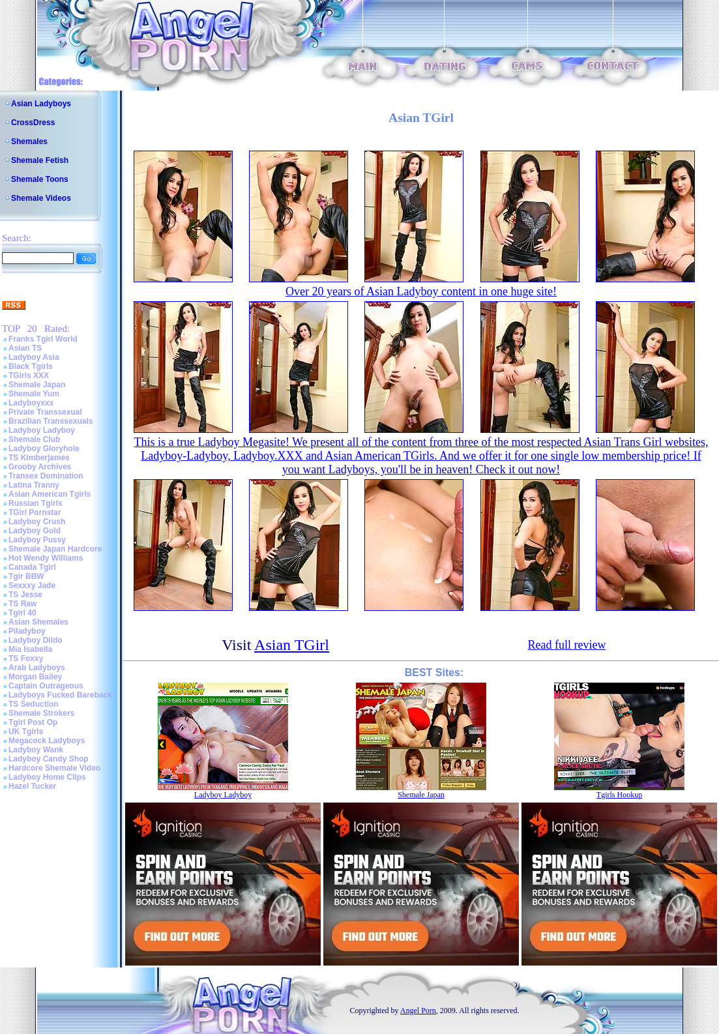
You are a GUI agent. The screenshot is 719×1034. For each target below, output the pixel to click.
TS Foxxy (25, 658)
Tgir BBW (26, 576)
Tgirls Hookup (619, 794)
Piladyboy (27, 631)
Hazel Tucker (32, 786)
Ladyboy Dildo (35, 640)
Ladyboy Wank (35, 749)
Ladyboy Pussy (37, 539)
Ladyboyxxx (30, 402)
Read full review (566, 644)
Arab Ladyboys (36, 667)
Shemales (29, 141)
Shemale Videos (41, 198)
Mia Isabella (30, 649)
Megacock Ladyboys (46, 740)
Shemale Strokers (41, 713)
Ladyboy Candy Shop (48, 758)
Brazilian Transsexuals (50, 421)
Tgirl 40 (22, 612)
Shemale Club (34, 439)
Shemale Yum (33, 393)
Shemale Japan (36, 384)
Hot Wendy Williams (45, 558)
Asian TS (25, 348)
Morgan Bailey (35, 676)
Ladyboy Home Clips (47, 777)
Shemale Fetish (39, 160)
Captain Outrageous (45, 685)
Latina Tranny (33, 485)
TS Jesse (25, 594)
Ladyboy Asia (33, 357)
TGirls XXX (28, 375)
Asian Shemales (38, 622)
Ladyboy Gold (34, 530)
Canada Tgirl (32, 567)
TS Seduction (33, 704)
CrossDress (33, 122)
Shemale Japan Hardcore (55, 549)
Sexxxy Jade (31, 585)
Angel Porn (418, 1010)
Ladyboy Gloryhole (44, 448)
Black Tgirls (30, 366)
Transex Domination (45, 475)
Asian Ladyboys (41, 103)
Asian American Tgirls (49, 494)
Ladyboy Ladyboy (41, 430)
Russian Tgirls (35, 503)
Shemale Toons (39, 179)
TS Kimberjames (39, 457)
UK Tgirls (25, 731)
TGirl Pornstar (34, 512)
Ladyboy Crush (36, 521)
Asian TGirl (291, 644)
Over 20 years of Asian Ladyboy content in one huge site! (421, 291)
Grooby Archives (39, 466)
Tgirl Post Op (32, 722)
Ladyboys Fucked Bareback (60, 695)
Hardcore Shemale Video (54, 768)
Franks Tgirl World (43, 339)
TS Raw (22, 603)
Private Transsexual (45, 412)
